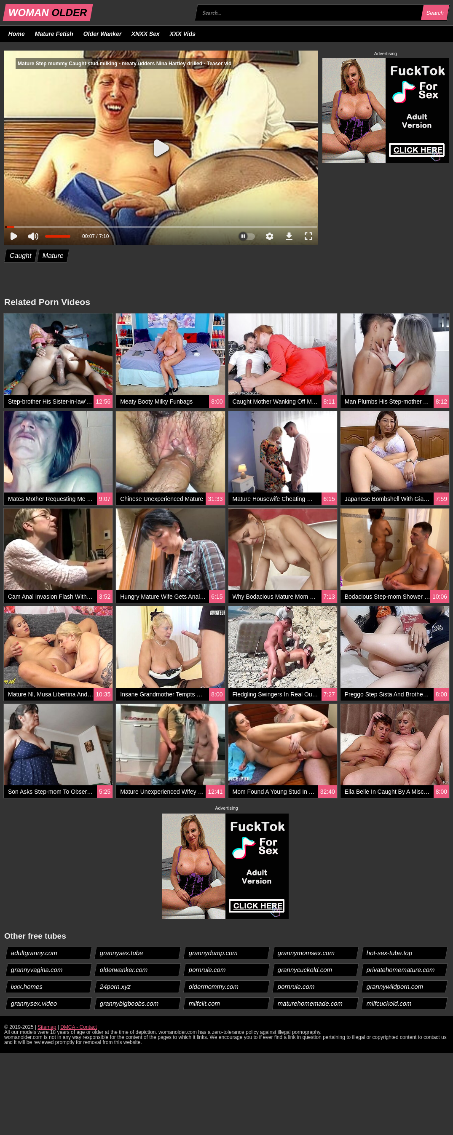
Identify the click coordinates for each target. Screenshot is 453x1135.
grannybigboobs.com (129, 1003)
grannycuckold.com (305, 969)
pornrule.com (207, 969)
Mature (53, 255)
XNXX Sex (146, 33)
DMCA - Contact (78, 1027)
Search (435, 13)
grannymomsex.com (306, 952)
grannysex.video (34, 1003)
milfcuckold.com (389, 1003)
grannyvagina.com (37, 969)
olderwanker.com (123, 969)
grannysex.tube (121, 952)
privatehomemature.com (401, 969)
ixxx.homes (27, 986)
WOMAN (48, 12)
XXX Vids (182, 33)
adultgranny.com (34, 952)
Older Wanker (102, 33)
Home (17, 33)
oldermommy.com (213, 986)
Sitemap (47, 1027)
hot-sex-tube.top (389, 952)
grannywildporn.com (395, 986)
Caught (20, 255)
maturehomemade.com (310, 1003)
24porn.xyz (115, 986)
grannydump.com (213, 952)
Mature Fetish (54, 33)
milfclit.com (204, 1003)
